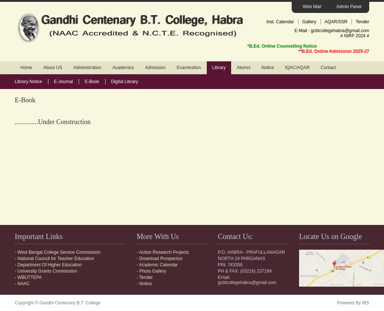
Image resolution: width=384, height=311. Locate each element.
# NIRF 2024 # (354, 35)
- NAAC (22, 283)
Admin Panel (348, 6)
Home (26, 67)
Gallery (309, 21)
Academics (123, 67)
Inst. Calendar (280, 21)
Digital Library (124, 81)
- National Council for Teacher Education (54, 258)
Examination (188, 67)
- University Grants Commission (46, 271)
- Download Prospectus (159, 258)
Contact (328, 67)
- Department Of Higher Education (48, 264)
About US (52, 67)
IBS (365, 302)
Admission (155, 67)
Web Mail (312, 6)
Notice (267, 67)
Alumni (243, 67)
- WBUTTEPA (28, 277)
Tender (362, 21)
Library (219, 67)
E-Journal (63, 81)
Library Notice (28, 81)
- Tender (145, 277)
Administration (87, 67)
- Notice (144, 283)
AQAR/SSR (336, 21)
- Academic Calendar (157, 264)
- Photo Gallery (151, 271)
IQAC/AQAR (297, 67)
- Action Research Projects (163, 252)
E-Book (92, 81)
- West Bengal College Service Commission (57, 252)
